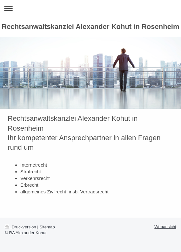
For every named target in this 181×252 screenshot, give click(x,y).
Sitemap (47, 227)
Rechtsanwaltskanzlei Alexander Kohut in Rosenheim (90, 27)
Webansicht (165, 226)
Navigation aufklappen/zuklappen (90, 8)
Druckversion (21, 227)
